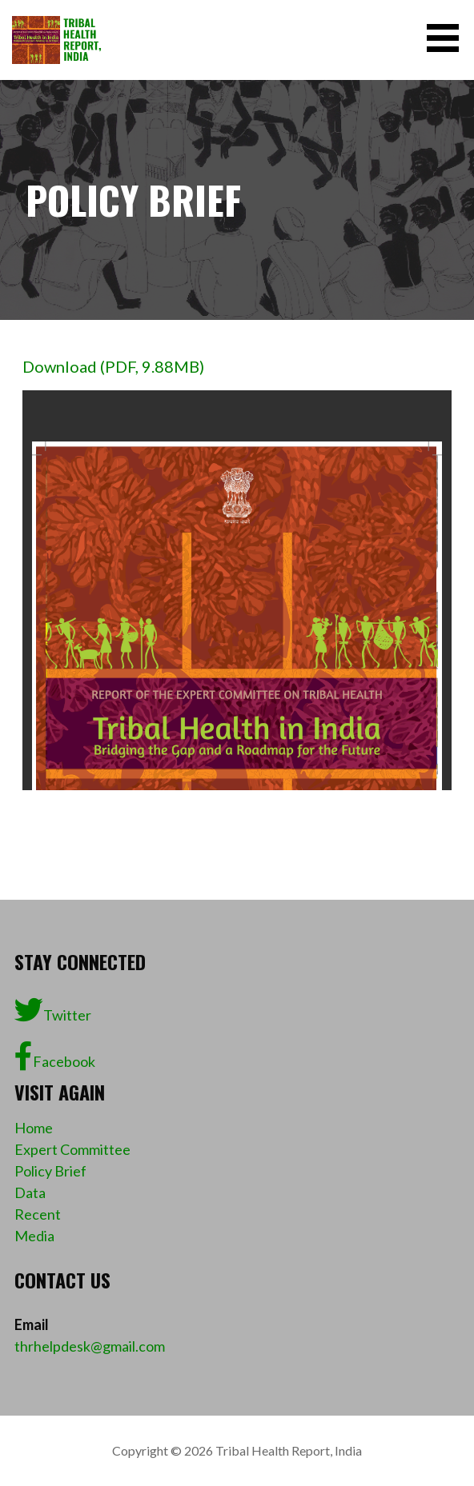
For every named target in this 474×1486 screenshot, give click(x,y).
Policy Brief (50, 1171)
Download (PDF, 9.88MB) (113, 366)
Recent (37, 1214)
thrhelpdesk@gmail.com (89, 1346)
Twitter (52, 1010)
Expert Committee (72, 1149)
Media (34, 1235)
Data (30, 1192)
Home (33, 1127)
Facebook (54, 1056)
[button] (448, 38)
